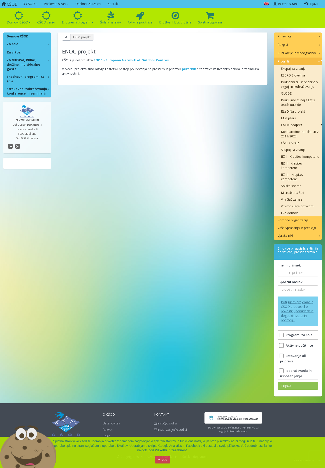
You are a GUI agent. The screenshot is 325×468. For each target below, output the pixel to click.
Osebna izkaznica (88, 4)
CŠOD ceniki (46, 17)
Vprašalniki (285, 235)
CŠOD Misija (290, 143)
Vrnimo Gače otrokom (297, 206)
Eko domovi (289, 213)
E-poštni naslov (290, 282)
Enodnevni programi (77, 17)
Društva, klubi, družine (175, 17)
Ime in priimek (289, 265)
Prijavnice (285, 36)
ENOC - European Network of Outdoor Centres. (132, 60)
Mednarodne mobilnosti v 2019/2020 (299, 134)
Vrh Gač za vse (291, 199)
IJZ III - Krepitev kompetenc (292, 176)
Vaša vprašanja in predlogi (297, 228)
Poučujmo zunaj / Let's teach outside (298, 102)
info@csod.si (165, 423)
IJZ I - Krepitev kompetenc (300, 156)
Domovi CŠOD (18, 17)
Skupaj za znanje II (294, 68)
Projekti (283, 61)
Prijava (311, 4)
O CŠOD (30, 4)
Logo (106, 436)
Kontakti (113, 4)
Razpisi (283, 44)
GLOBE (286, 93)
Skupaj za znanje (293, 150)
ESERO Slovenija (293, 75)
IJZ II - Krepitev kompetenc (291, 165)
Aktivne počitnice (140, 17)
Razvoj (108, 429)
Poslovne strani (56, 4)
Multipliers (288, 118)
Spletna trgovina (210, 17)
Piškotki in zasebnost (171, 451)
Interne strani (285, 4)
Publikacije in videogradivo (297, 53)
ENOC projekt (291, 125)
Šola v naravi (110, 17)
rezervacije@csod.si (170, 429)
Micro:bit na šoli (292, 192)
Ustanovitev (111, 423)
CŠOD (10, 4)
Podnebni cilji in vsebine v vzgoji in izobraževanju (299, 84)
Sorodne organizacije (293, 220)
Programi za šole (296, 335)
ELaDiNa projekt (293, 111)
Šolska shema (291, 186)
